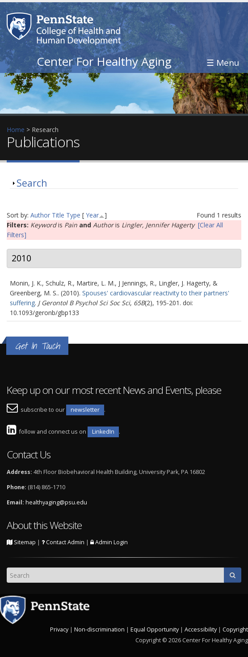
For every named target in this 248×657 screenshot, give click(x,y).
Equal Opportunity (154, 629)
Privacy (59, 629)
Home (16, 129)
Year (92, 215)
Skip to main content (30, 4)
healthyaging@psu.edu (56, 502)
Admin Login (109, 542)
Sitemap (21, 542)
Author (40, 215)
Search (32, 183)
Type (73, 215)
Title (58, 215)
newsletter (85, 410)
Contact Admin (63, 542)
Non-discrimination (99, 629)
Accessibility (201, 629)
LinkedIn (103, 431)
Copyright (235, 629)
